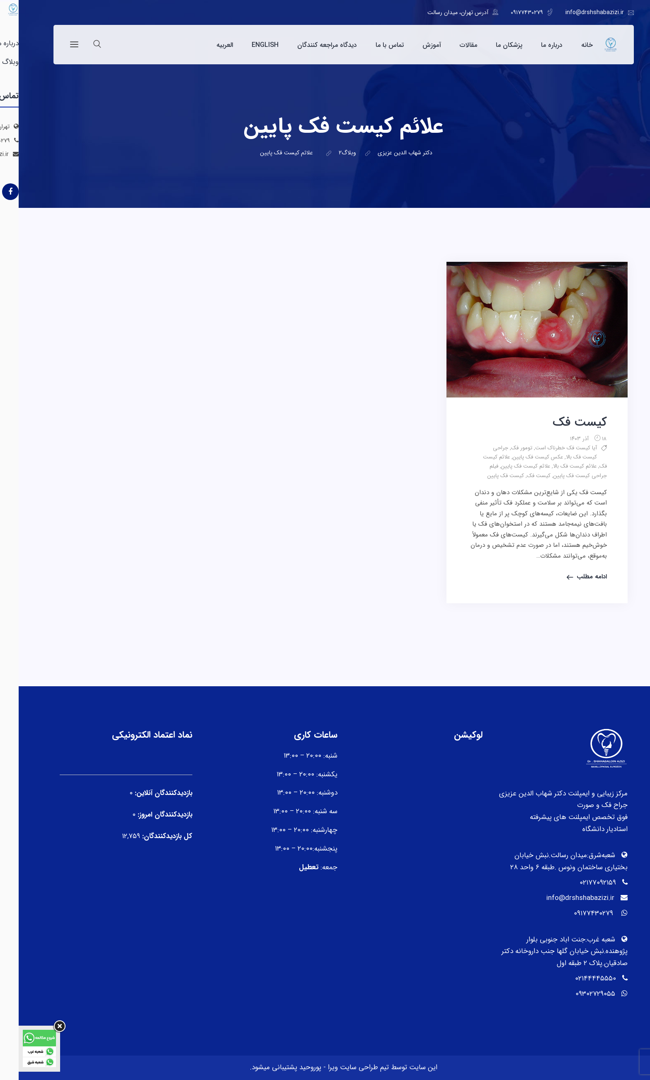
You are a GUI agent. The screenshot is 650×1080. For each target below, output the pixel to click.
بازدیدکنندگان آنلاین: (144, 793)
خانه (568, 45)
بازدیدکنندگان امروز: (145, 814)
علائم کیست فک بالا (556, 466)
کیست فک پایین (487, 475)
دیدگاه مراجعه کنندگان (308, 45)
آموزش (413, 45)
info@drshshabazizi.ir (576, 12)
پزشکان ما (490, 45)
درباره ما (533, 45)
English (246, 45)
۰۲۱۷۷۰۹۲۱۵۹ (579, 882)
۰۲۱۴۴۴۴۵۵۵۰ (576, 978)
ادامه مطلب (573, 577)
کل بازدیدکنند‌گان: (147, 836)
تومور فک (503, 448)
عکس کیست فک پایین (519, 457)
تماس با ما (371, 45)
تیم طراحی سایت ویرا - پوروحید (324, 1067)
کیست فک (561, 422)
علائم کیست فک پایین (507, 466)
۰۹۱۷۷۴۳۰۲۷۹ (508, 12)
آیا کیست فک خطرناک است (547, 448)
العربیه (206, 45)
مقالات (449, 45)
